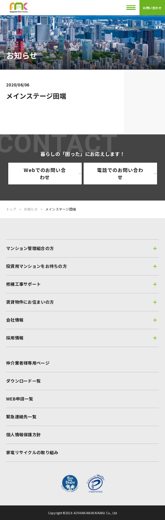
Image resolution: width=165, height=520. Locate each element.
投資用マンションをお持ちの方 (81, 266)
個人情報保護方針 (23, 434)
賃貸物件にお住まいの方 (81, 302)
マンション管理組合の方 (81, 248)
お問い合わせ (152, 7)
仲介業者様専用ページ (28, 363)
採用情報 (81, 338)
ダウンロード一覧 (23, 381)
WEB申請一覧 (19, 399)
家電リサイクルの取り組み (32, 452)
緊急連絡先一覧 (21, 417)
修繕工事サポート (81, 284)
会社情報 (81, 320)
